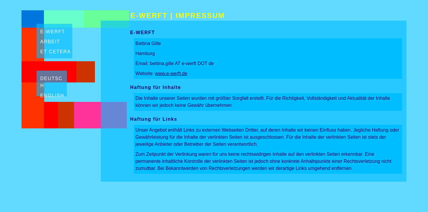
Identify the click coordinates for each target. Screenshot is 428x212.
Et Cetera (55, 51)
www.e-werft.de (171, 73)
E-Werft (52, 31)
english (52, 95)
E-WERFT (149, 15)
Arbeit (50, 41)
